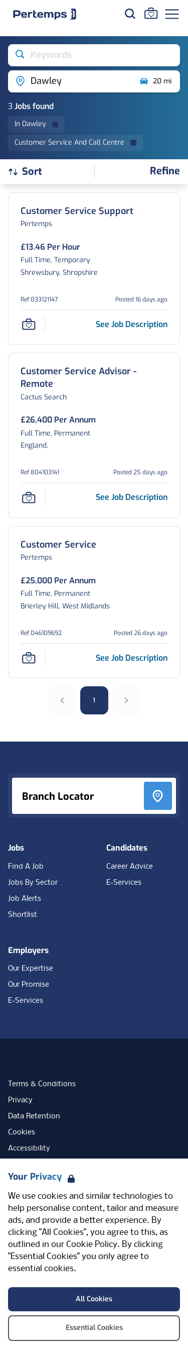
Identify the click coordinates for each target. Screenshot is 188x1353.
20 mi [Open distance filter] (155, 81)
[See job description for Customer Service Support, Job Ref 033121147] (131, 324)
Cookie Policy (91, 1245)
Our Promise (28, 985)
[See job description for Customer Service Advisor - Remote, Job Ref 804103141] (131, 497)
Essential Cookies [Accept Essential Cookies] (94, 1327)
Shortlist (22, 915)
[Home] (44, 14)
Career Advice (129, 867)
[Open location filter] (70, 81)
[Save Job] (29, 324)
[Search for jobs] (130, 14)
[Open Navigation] (172, 14)
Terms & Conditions (42, 1084)
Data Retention (34, 1116)
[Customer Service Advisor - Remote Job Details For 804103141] (94, 377)
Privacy (20, 1100)
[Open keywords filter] (94, 55)
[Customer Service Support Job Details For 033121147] (77, 211)
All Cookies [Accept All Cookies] (94, 1299)
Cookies (21, 1132)
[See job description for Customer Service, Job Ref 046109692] (131, 658)
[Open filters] (165, 171)
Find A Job (26, 867)
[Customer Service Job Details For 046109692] (58, 545)
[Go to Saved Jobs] (151, 13)
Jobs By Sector (33, 883)
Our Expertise (30, 969)
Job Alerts (24, 899)
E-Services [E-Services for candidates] (123, 883)
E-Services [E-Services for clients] (25, 1001)
